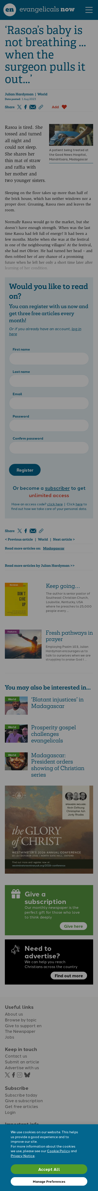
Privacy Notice (23, 1155)
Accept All (49, 1169)
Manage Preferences (49, 1181)
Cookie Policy (58, 1150)
